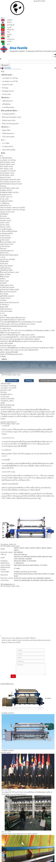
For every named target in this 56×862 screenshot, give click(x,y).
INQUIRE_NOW (6, 407)
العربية (6, 27)
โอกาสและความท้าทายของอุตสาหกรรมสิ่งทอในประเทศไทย (19, 339)
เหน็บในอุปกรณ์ (5, 268)
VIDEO (3, 403)
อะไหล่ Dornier (5, 246)
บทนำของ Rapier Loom (8, 345)
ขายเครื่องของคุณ (8, 107)
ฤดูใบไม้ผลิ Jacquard (7, 296)
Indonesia (7, 39)
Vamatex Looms (5, 220)
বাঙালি (6, 41)
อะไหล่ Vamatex (5, 238)
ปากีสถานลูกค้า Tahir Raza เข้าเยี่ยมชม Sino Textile (17, 324)
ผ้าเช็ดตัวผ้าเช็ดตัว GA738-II (9, 192)
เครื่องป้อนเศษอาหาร (7, 251)
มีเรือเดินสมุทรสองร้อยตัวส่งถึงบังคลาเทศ (13, 326)
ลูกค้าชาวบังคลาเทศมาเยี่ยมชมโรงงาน (13, 317)
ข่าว (2, 140)
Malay (6, 34)
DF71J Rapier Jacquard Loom (10, 182)
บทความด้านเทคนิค (8, 150)
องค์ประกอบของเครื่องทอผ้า (9, 352)
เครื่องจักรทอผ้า (6, 75)
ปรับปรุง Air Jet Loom (7, 212)
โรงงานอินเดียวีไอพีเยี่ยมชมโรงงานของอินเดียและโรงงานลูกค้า (21, 322)
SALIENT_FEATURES (7, 399)
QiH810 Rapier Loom (7, 164)
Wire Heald (4, 294)
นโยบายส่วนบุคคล (8, 137)
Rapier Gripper (5, 274)
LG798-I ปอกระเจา (6, 197)
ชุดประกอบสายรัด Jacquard (9, 302)
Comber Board (5, 298)
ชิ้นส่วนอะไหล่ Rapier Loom (11, 117)
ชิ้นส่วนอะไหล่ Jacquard (10, 124)
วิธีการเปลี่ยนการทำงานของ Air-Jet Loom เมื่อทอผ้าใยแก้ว (19, 350)
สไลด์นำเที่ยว (4, 261)
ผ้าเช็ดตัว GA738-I (6, 190)
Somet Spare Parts (6, 244)
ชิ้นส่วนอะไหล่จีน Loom (8, 242)
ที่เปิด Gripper (4, 276)
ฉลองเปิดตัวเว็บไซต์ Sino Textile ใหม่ (12, 320)
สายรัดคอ (3, 300)
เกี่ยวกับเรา (5, 127)
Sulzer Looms (5, 223)
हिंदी (5, 37)
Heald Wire (4, 264)
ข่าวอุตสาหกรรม (7, 146)
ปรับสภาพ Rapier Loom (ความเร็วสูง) (12, 210)
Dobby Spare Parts (9, 120)
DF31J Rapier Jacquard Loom (10, 179)
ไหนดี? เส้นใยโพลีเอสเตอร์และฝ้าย (11, 354)
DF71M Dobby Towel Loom (9, 188)
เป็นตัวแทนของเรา (8, 133)
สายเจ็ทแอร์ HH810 (6, 201)
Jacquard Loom (7, 84)
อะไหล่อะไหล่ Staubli (7, 287)
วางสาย (2, 257)
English (6, 20)
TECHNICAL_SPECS (7, 401)
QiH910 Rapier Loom (7, 162)
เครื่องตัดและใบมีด (6, 270)
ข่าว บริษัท (5, 143)
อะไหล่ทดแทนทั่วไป (8, 114)
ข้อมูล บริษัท (6, 130)
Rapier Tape (4, 281)
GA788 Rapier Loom (7, 175)
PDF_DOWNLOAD (7, 405)
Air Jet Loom (6, 94)
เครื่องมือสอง (6, 104)
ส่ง (13, 676)
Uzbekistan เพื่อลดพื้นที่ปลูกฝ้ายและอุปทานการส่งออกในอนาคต (21, 341)
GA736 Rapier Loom (7, 173)
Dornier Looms (5, 227)
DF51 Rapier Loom (6, 169)
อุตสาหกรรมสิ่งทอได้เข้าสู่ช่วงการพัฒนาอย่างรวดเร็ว (17, 335)
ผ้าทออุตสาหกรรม (8, 91)
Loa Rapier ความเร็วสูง (10, 78)
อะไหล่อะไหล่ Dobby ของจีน (9, 289)
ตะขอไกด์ (3, 283)
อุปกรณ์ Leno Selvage (7, 259)
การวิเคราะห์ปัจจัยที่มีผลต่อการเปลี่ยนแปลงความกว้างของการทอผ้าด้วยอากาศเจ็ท (27, 348)
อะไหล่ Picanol (5, 235)
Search (5, 65)
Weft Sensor (4, 253)
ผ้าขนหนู (5, 88)
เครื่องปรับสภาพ (7, 101)
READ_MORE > (33, 834)
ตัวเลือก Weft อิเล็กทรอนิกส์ (9, 255)
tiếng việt (7, 29)
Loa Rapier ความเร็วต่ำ (10, 81)
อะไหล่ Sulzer (4, 240)
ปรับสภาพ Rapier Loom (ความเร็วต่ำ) (12, 207)
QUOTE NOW (39, 1)
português (8, 25)
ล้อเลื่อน (2, 279)
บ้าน (2, 71)
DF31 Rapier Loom (6, 166)
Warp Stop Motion (6, 266)
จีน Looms (3, 216)
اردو (5, 44)
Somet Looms (5, 225)
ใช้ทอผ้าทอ (5, 97)
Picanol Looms (5, 218)
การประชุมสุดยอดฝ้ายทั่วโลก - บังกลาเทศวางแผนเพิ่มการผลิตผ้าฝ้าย (22, 337)
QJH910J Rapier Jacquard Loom (11, 184)
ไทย (5, 32)
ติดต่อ (3, 153)
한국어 (6, 22)
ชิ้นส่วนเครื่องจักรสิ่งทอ (9, 110)
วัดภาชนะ (3, 248)
